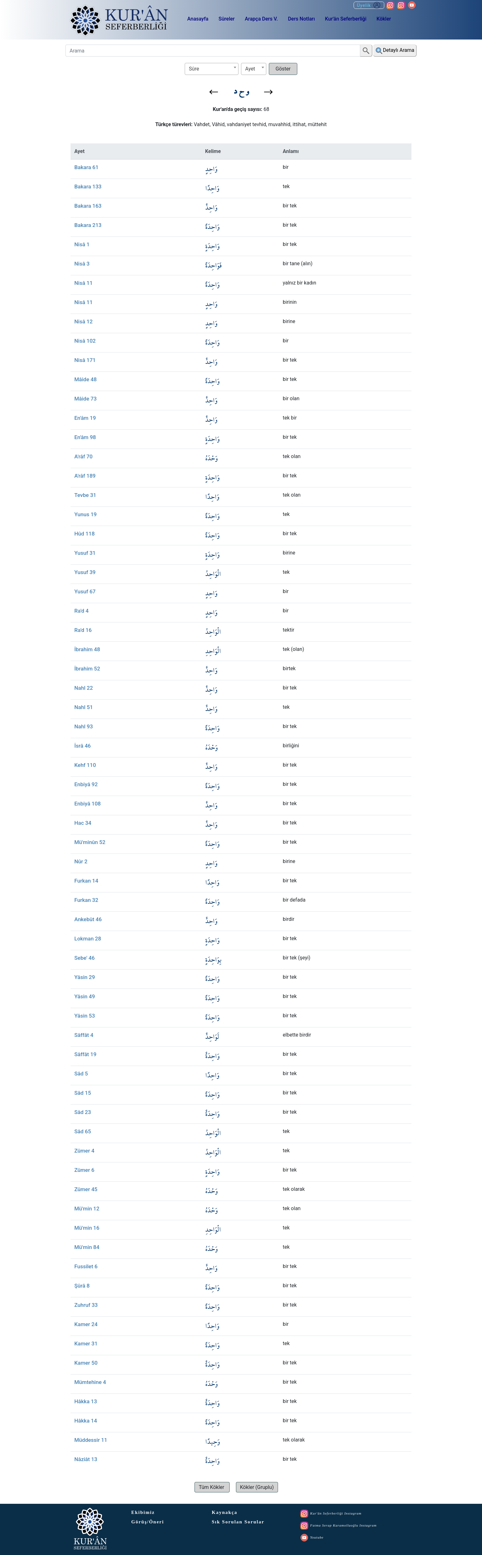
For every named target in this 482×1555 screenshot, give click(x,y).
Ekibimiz (143, 1512)
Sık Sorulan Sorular (238, 1521)
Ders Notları (301, 19)
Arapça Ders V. (261, 19)
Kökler (383, 19)
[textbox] (211, 68)
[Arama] (212, 51)
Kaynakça (225, 1512)
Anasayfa (197, 19)
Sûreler (227, 19)
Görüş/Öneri (147, 1521)
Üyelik (369, 5)
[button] (214, 92)
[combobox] (211, 69)
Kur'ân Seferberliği (346, 19)
